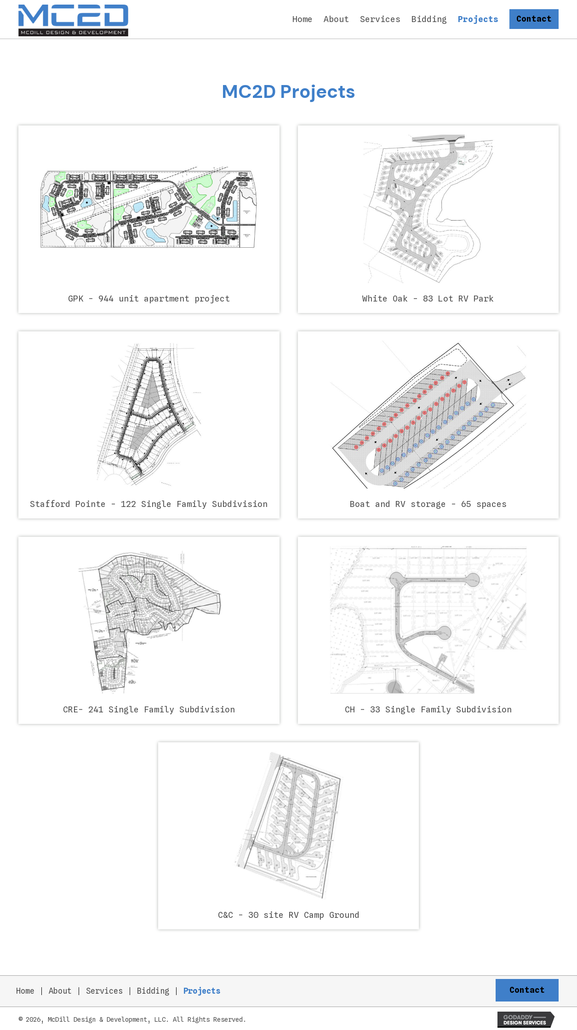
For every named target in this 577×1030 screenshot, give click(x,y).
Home (25, 989)
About (60, 989)
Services (104, 989)
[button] (534, 18)
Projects (201, 989)
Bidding (153, 989)
